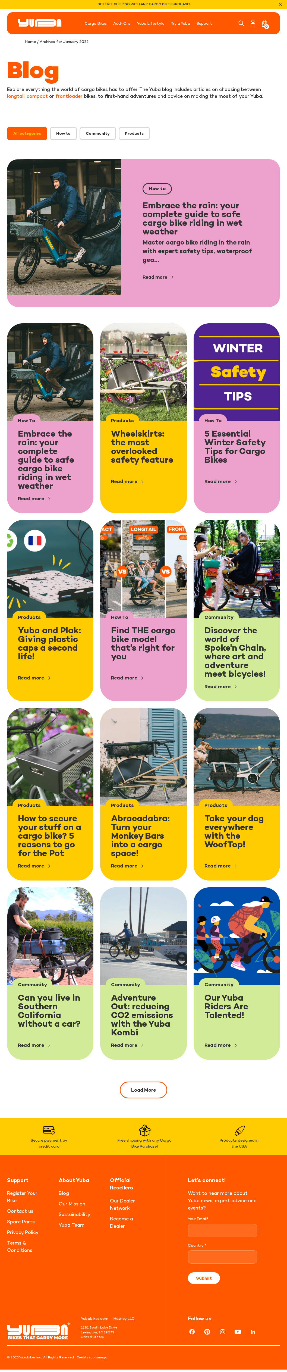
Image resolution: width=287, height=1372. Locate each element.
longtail (15, 96)
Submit (204, 1280)
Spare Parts (21, 1224)
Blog (64, 1196)
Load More (143, 1090)
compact (37, 96)
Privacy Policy (23, 1235)
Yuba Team (71, 1227)
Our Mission (72, 1206)
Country (197, 1248)
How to (63, 133)
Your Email (198, 1221)
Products (134, 133)
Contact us (20, 1214)
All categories (27, 133)
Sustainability (74, 1217)
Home (30, 41)
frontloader (69, 96)
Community (98, 133)
